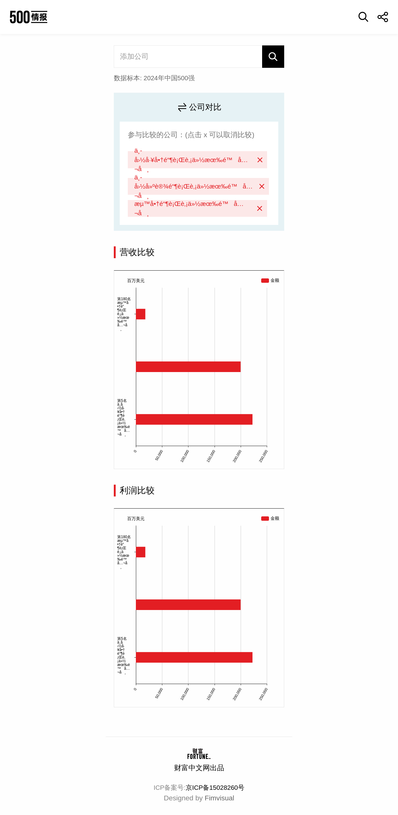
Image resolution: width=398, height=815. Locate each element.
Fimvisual (219, 798)
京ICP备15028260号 (215, 787)
